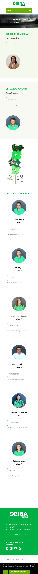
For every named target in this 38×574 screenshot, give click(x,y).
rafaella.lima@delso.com (15, 476)
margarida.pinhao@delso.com (17, 331)
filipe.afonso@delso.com (15, 234)
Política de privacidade (19, 572)
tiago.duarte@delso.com (14, 106)
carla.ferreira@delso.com (14, 45)
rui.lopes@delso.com (14, 282)
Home (15, 22)
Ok (6, 572)
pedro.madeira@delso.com (16, 379)
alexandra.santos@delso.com (17, 427)
